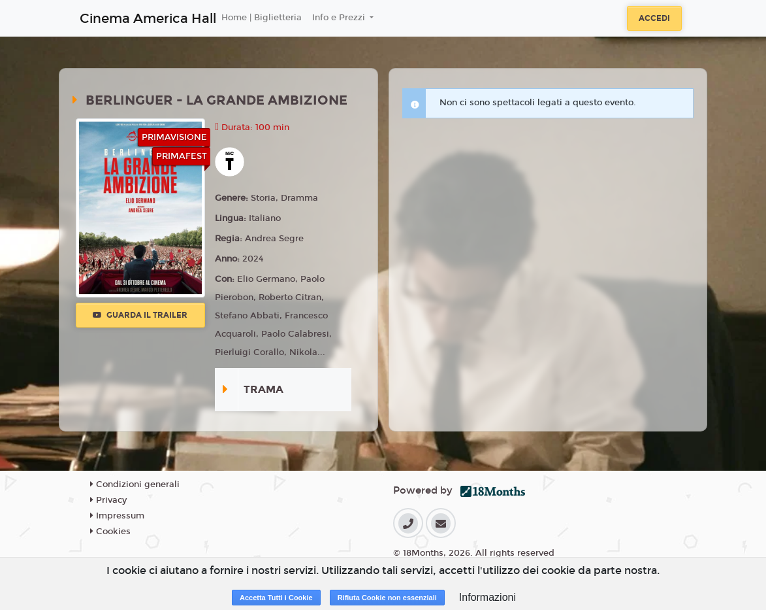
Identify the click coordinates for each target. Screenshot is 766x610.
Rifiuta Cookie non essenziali (387, 598)
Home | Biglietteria (261, 17)
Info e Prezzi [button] (340, 17)
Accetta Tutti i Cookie (276, 598)
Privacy (108, 500)
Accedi (654, 18)
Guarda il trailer (140, 315)
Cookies (110, 531)
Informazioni (487, 597)
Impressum (117, 516)
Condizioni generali (135, 484)
